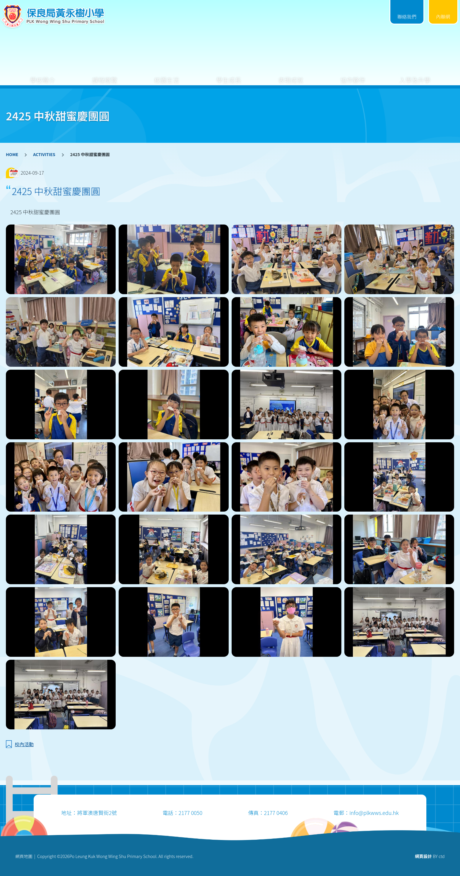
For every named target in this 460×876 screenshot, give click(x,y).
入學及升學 (414, 75)
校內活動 (24, 744)
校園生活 (166, 75)
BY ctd (430, 856)
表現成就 (290, 75)
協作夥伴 (353, 75)
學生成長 (228, 75)
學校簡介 (42, 75)
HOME (12, 154)
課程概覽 (104, 75)
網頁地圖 (23, 856)
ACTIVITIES (44, 154)
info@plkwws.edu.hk (374, 812)
